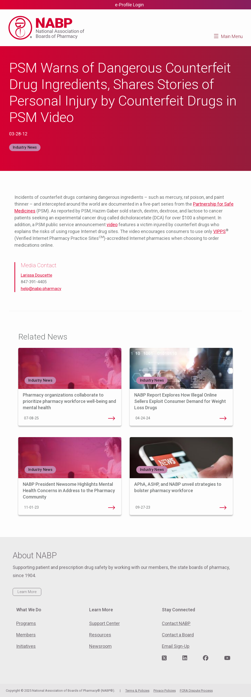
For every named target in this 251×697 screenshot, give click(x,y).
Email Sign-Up (175, 646)
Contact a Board (178, 634)
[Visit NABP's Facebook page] (205, 658)
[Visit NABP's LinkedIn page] (184, 658)
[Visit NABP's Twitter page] (164, 658)
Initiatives (26, 646)
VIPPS (219, 231)
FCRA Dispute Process (196, 690)
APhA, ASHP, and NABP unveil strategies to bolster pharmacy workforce (223, 507)
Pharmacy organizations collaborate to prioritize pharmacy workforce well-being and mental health (69, 401)
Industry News (25, 147)
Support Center (104, 623)
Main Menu (232, 36)
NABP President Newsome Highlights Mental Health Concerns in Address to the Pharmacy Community (69, 490)
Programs (26, 623)
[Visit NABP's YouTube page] (227, 658)
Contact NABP (176, 623)
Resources (100, 634)
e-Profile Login (129, 4)
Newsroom (100, 646)
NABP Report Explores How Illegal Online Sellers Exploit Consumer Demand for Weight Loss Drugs (180, 401)
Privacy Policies (164, 690)
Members (26, 634)
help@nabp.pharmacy (41, 288)
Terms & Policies (137, 690)
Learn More (26, 591)
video (112, 224)
